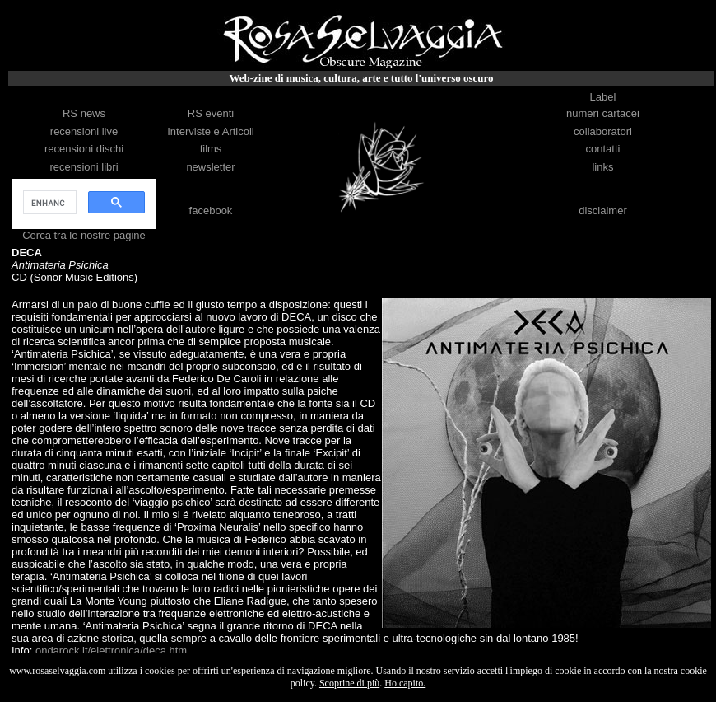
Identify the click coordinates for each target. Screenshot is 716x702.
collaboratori (603, 131)
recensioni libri (83, 167)
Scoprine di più (349, 683)
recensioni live (84, 131)
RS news (84, 113)
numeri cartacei (602, 113)
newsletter (210, 167)
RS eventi (211, 113)
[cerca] (48, 202)
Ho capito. (404, 683)
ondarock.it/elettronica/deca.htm (111, 650)
